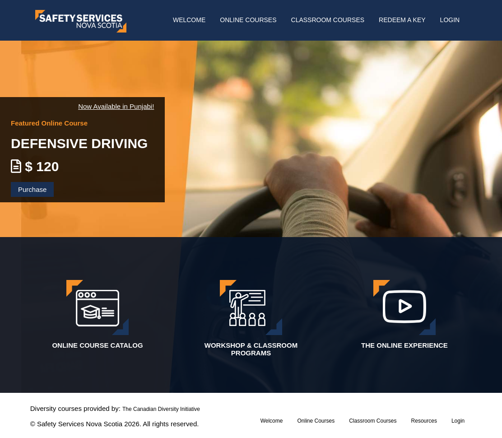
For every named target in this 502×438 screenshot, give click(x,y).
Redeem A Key (402, 19)
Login (450, 19)
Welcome (189, 19)
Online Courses (248, 19)
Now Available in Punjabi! (116, 106)
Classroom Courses (328, 19)
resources (424, 421)
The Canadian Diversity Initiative (161, 409)
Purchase (32, 189)
